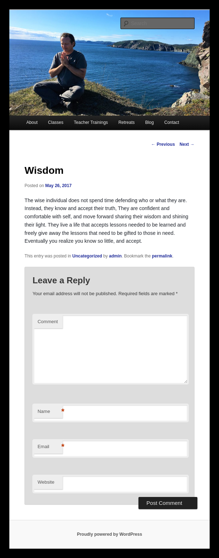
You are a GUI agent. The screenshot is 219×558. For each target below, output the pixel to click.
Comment (47, 321)
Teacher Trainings (91, 122)
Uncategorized (87, 256)
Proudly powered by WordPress (109, 534)
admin (115, 256)
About (31, 122)
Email (50, 447)
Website (45, 482)
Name (50, 411)
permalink (162, 256)
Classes (56, 122)
